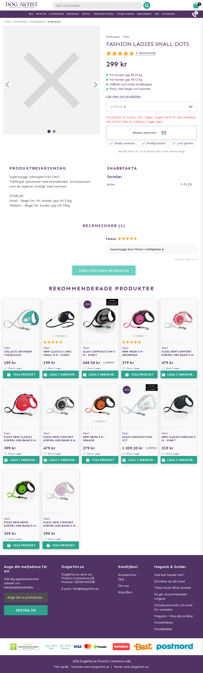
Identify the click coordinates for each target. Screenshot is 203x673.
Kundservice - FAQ (128, 577)
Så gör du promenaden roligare (170, 597)
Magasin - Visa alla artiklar (173, 616)
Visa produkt (21, 374)
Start (8, 21)
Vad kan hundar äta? (169, 575)
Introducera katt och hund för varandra (173, 607)
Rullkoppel (54, 21)
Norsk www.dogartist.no (131, 667)
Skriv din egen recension (104, 270)
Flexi (126, 37)
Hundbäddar (163, 629)
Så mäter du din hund (169, 581)
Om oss (123, 586)
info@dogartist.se (86, 589)
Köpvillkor (125, 592)
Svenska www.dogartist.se (90, 667)
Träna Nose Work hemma (172, 588)
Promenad (20, 21)
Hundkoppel (37, 21)
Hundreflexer (163, 622)
